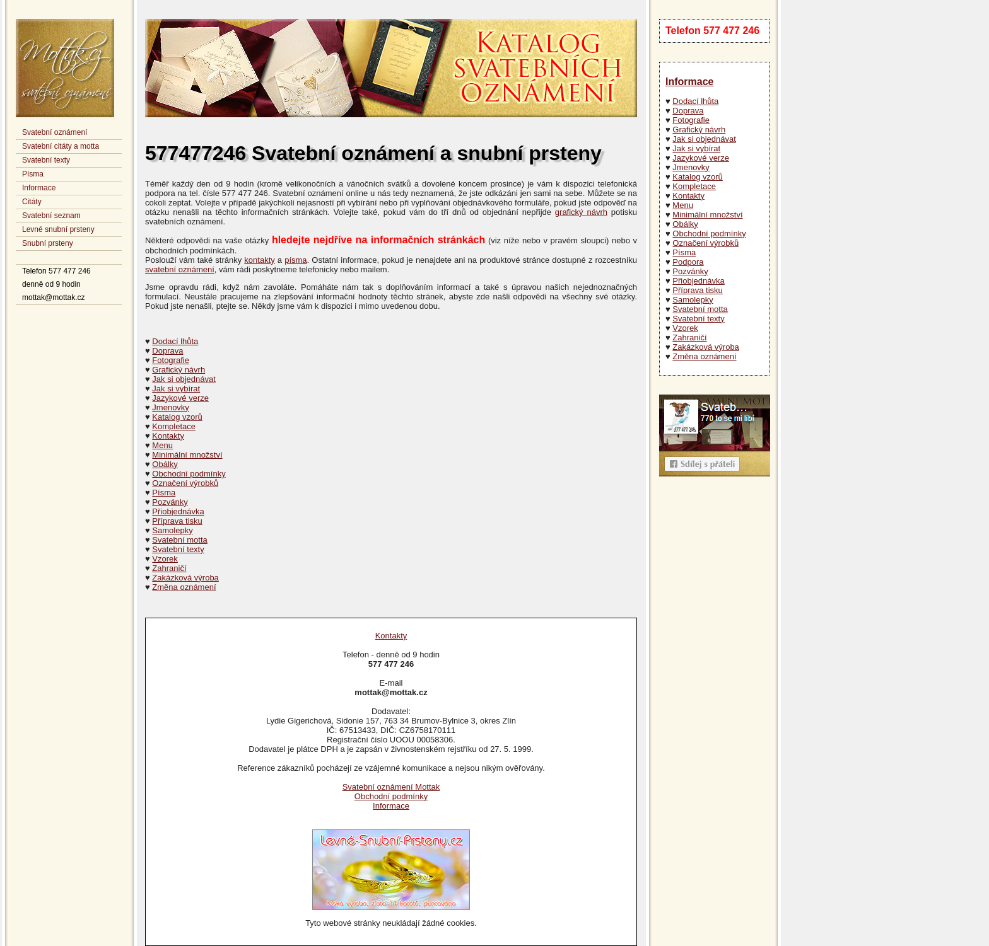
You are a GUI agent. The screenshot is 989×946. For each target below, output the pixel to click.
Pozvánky (690, 271)
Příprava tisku (697, 290)
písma (295, 260)
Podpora (687, 262)
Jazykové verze (700, 158)
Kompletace (694, 186)
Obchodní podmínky (709, 233)
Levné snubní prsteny (58, 229)
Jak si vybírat (696, 148)
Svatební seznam (51, 215)
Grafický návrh (698, 129)
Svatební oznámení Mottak (391, 787)
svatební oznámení (179, 269)
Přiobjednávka (698, 281)
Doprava (687, 110)
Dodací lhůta (695, 101)
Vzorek (685, 328)
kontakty (259, 260)
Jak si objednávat (703, 139)
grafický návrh (581, 212)
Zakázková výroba (705, 347)
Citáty (32, 201)
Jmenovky (691, 167)
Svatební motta (699, 309)
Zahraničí (689, 337)
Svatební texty (46, 160)
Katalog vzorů (697, 177)
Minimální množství (707, 214)
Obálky (685, 224)
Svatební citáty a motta (60, 146)
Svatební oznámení (54, 132)
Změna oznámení (704, 356)
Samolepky (692, 299)
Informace (39, 187)
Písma (33, 174)
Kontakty (688, 195)
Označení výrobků (705, 243)
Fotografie (691, 120)
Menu (682, 205)
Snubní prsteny (47, 243)
